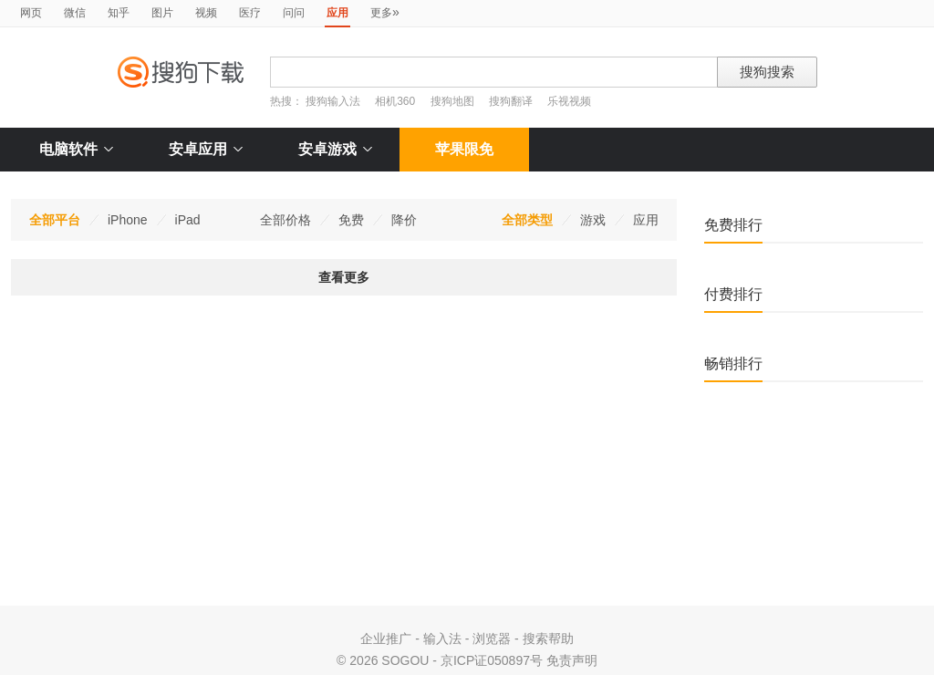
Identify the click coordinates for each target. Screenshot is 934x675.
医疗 (250, 12)
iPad (188, 220)
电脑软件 (76, 149)
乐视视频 (569, 101)
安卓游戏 (335, 149)
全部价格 (285, 220)
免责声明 (571, 660)
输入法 (442, 638)
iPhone (128, 220)
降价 (404, 220)
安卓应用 (206, 149)
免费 (351, 220)
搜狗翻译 (511, 101)
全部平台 (54, 220)
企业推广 (385, 638)
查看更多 (343, 277)
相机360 (395, 101)
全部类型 (527, 220)
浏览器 (491, 638)
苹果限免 (464, 149)
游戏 (593, 220)
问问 (294, 12)
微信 (75, 12)
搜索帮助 (548, 638)
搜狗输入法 (333, 101)
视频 (206, 12)
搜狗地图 (452, 101)
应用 (646, 220)
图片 (162, 12)
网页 (31, 12)
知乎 (119, 12)
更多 (385, 12)
